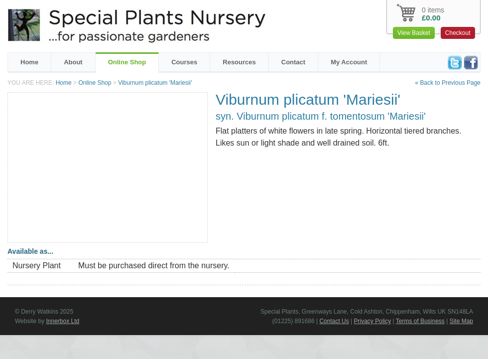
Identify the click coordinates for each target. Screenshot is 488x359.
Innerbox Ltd (62, 321)
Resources (239, 62)
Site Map (461, 321)
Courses (184, 62)
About (73, 62)
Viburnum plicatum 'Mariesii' (155, 82)
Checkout (458, 32)
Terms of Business (420, 321)
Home (29, 62)
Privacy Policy (372, 321)
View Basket (413, 32)
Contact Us (334, 321)
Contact (293, 62)
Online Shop (127, 62)
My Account (349, 62)
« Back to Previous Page (448, 82)
